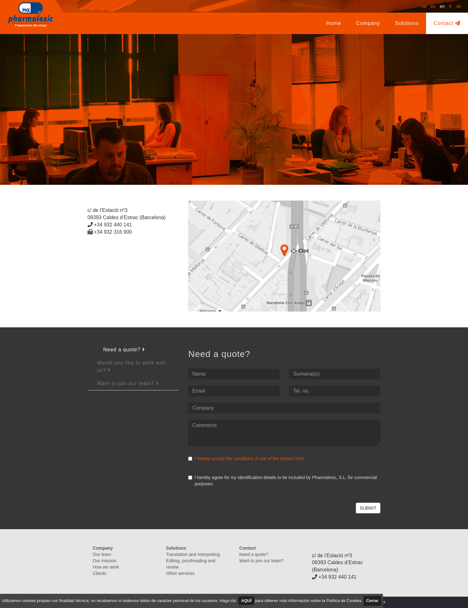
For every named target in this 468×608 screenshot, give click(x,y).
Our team (102, 554)
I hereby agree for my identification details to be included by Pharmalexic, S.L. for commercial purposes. (282, 480)
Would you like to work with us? (131, 366)
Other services (180, 573)
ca (424, 6)
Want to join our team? (128, 383)
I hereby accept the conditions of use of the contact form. (249, 458)
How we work (106, 567)
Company (371, 23)
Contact (447, 23)
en (442, 6)
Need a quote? (124, 349)
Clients (99, 573)
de (458, 6)
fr (450, 6)
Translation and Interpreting (193, 554)
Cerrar (372, 600)
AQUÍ (246, 600)
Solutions (407, 23)
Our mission (104, 560)
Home (333, 23)
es (432, 6)
